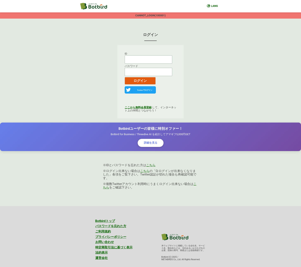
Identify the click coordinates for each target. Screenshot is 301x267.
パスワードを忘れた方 (110, 226)
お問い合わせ (104, 242)
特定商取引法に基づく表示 (114, 247)
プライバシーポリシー (110, 237)
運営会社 (101, 258)
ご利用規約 (103, 231)
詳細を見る (150, 142)
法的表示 (101, 252)
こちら (150, 165)
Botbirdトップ (105, 221)
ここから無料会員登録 (138, 107)
